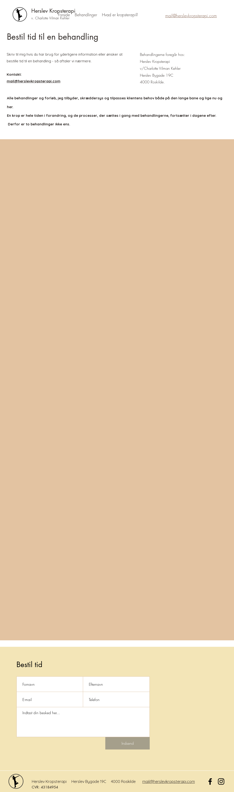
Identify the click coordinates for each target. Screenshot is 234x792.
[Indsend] (127, 743)
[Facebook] (210, 781)
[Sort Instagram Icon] (221, 781)
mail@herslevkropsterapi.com (168, 781)
